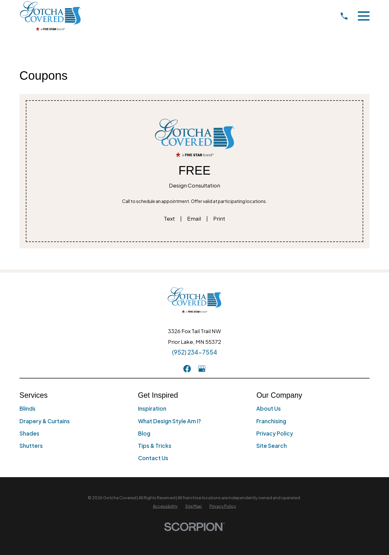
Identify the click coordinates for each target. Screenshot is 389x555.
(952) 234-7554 (194, 352)
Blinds (27, 408)
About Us (268, 408)
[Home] (50, 16)
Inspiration (152, 408)
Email (194, 218)
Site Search (271, 445)
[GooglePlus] (202, 369)
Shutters (31, 445)
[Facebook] (187, 369)
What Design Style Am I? (169, 421)
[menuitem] (165, 506)
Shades (29, 433)
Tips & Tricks (154, 445)
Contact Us (153, 457)
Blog (144, 433)
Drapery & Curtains (44, 421)
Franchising (271, 421)
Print (219, 218)
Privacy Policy (274, 433)
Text (169, 218)
